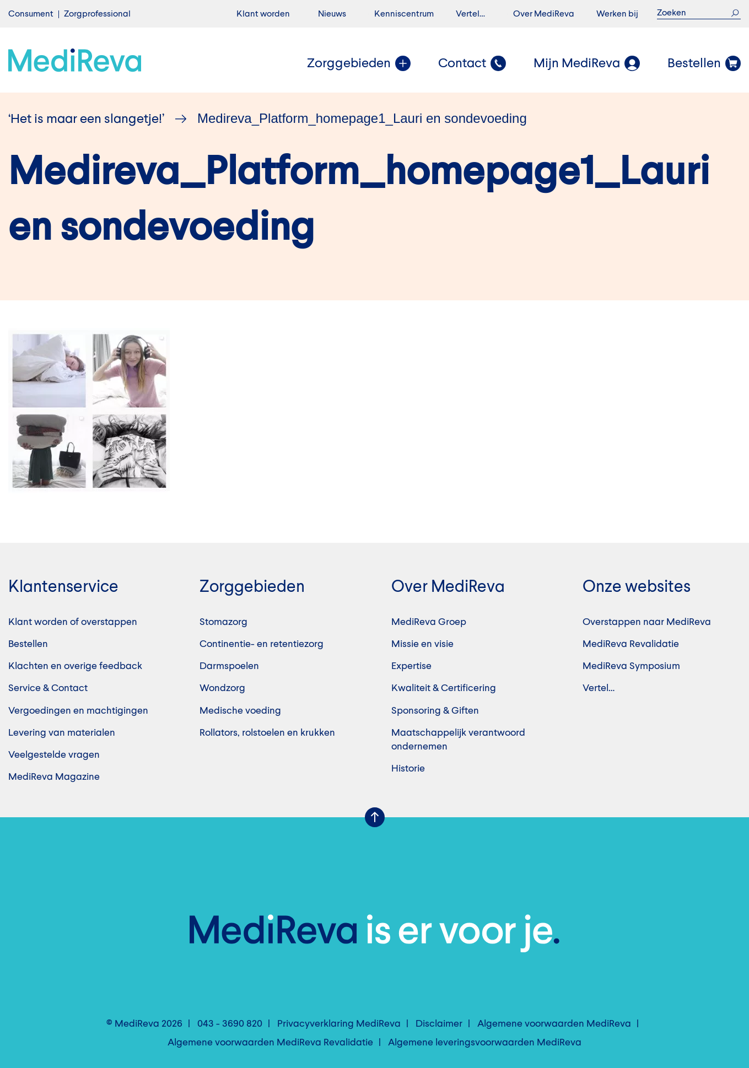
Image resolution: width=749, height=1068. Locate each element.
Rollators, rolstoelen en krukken (267, 733)
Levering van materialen (61, 733)
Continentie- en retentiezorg (262, 644)
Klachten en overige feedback (75, 666)
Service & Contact (48, 688)
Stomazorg (223, 622)
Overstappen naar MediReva (647, 622)
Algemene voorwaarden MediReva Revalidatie (270, 1043)
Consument (30, 14)
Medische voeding (240, 711)
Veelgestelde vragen (54, 755)
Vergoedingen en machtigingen (78, 711)
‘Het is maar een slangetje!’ (86, 119)
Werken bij (617, 14)
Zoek (735, 13)
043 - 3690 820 (229, 1024)
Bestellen (28, 644)
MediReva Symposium (631, 666)
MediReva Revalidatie (631, 644)
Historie (408, 769)
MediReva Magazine (54, 777)
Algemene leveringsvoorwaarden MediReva (484, 1043)
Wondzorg (222, 688)
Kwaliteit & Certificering (443, 688)
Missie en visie (422, 644)
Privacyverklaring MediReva (339, 1024)
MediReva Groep (428, 622)
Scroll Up (375, 817)
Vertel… (470, 14)
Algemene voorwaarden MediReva (554, 1024)
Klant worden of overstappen (72, 622)
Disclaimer (439, 1024)
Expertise (411, 666)
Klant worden (263, 14)
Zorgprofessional (97, 14)
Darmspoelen (229, 666)
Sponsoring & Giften (435, 711)
